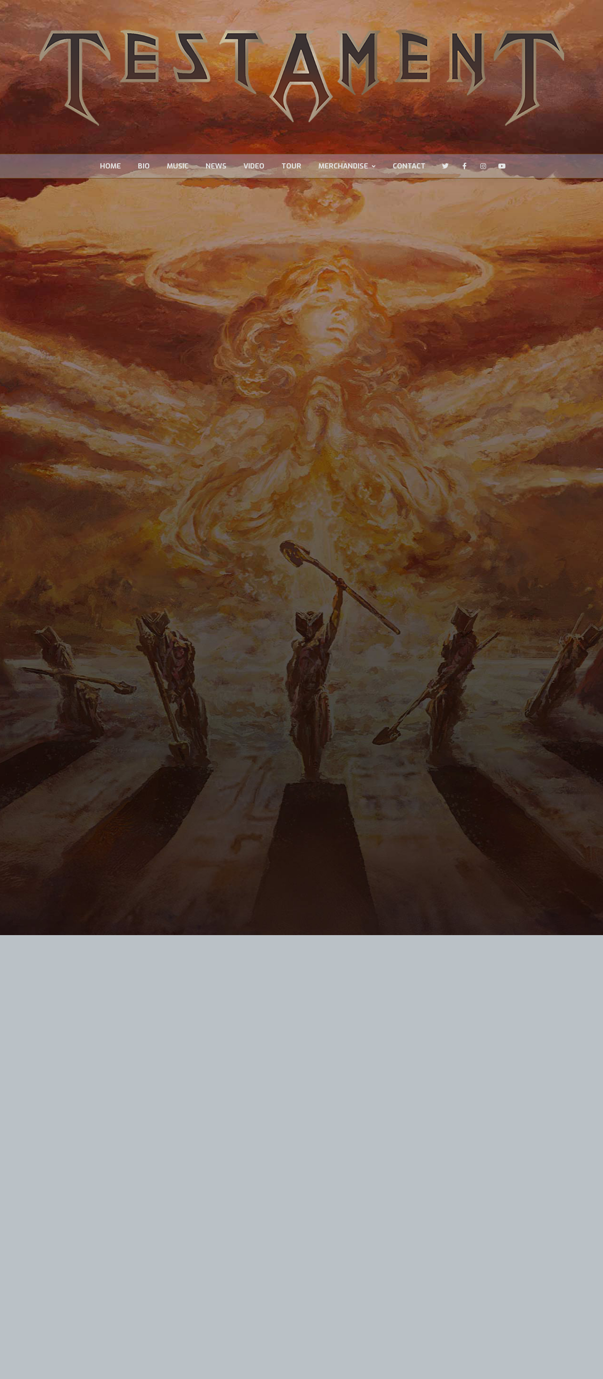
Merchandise (347, 166)
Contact (409, 166)
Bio (144, 166)
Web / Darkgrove (145, 1362)
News (216, 166)
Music (178, 166)
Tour (291, 166)
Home (110, 166)
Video (253, 166)
